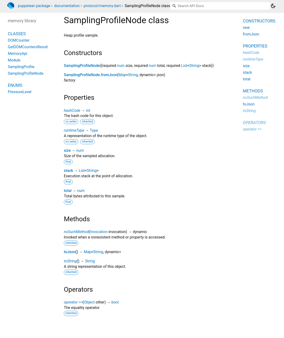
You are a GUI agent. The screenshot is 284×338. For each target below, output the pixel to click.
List (184, 65)
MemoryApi (17, 53)
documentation (67, 6)
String (194, 65)
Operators (254, 122)
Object (89, 302)
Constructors (259, 20)
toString (70, 261)
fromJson (251, 34)
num (121, 65)
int (88, 110)
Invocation (98, 232)
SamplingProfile (21, 67)
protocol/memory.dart (102, 6)
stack (68, 170)
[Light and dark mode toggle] (273, 6)
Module (14, 60)
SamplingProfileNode (82, 65)
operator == (73, 302)
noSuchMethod (76, 232)
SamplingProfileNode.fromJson (90, 75)
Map (122, 75)
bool (115, 302)
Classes (17, 33)
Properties (255, 45)
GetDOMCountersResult (28, 47)
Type (94, 130)
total (67, 190)
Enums (15, 85)
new (246, 27)
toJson (69, 252)
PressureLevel (19, 92)
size (67, 150)
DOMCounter (19, 40)
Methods (253, 90)
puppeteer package (34, 6)
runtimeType (74, 130)
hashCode (72, 110)
